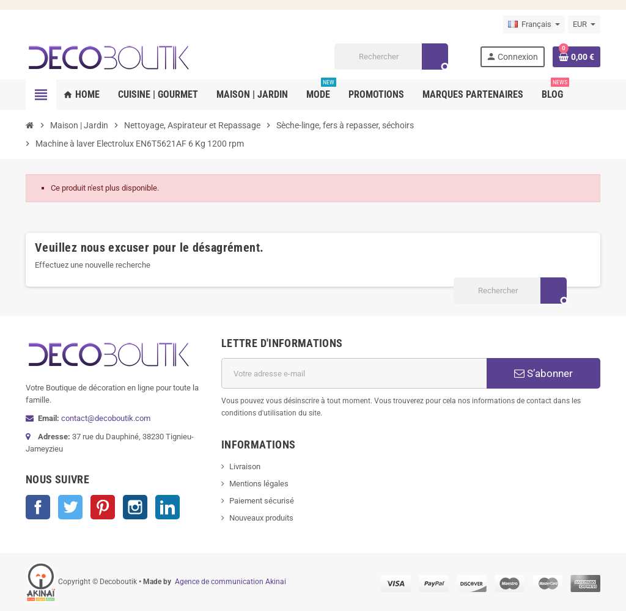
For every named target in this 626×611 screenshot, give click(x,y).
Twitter (70, 507)
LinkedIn (167, 507)
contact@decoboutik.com (105, 418)
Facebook (38, 507)
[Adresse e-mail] (354, 373)
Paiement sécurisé (261, 500)
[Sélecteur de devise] (584, 24)
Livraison (244, 466)
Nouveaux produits (261, 517)
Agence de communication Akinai (230, 581)
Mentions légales (259, 483)
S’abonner (543, 373)
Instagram (135, 507)
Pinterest (102, 507)
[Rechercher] (390, 56)
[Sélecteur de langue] (534, 24)
